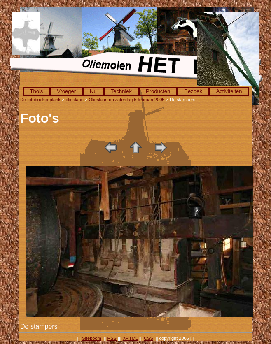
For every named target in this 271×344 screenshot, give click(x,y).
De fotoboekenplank (40, 99)
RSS (112, 338)
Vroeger (66, 91)
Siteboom (91, 338)
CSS (148, 338)
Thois (36, 91)
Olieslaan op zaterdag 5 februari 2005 (126, 99)
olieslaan (74, 99)
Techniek (121, 91)
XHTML (130, 338)
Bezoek (193, 91)
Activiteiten (229, 91)
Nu (93, 91)
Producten (158, 91)
